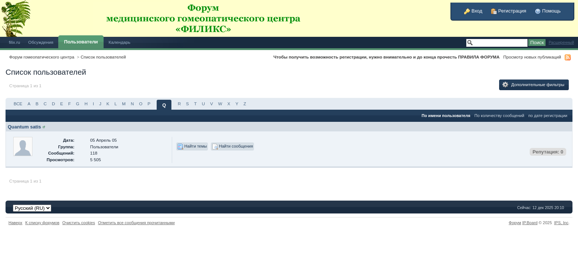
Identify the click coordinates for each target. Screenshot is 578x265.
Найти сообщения (232, 146)
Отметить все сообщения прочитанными (136, 222)
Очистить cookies (78, 222)
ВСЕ (18, 103)
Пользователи (81, 42)
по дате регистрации (547, 115)
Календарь (119, 42)
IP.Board (530, 222)
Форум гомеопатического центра (41, 56)
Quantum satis (24, 127)
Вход (473, 11)
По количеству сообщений (499, 115)
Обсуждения (40, 42)
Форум (515, 222)
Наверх (15, 222)
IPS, (561, 222)
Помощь (548, 11)
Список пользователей (103, 56)
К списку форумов (42, 222)
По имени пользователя (446, 115)
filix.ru (14, 42)
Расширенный (561, 42)
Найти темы (192, 146)
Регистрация (508, 11)
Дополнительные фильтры (533, 85)
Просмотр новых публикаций (532, 56)
